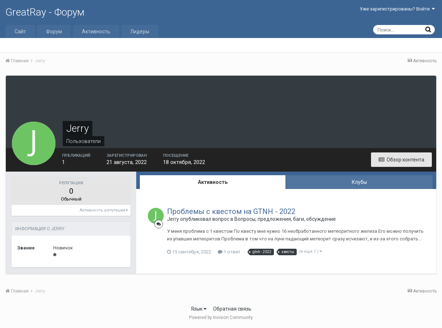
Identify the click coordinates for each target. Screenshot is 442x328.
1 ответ (229, 252)
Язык (199, 309)
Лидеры (139, 31)
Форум (54, 31)
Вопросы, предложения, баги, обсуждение (285, 219)
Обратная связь (232, 309)
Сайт (20, 31)
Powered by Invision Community (221, 317)
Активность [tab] (213, 182)
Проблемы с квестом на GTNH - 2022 (231, 211)
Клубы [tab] (359, 182)
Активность (96, 31)
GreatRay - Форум (44, 12)
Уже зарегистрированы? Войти (397, 9)
